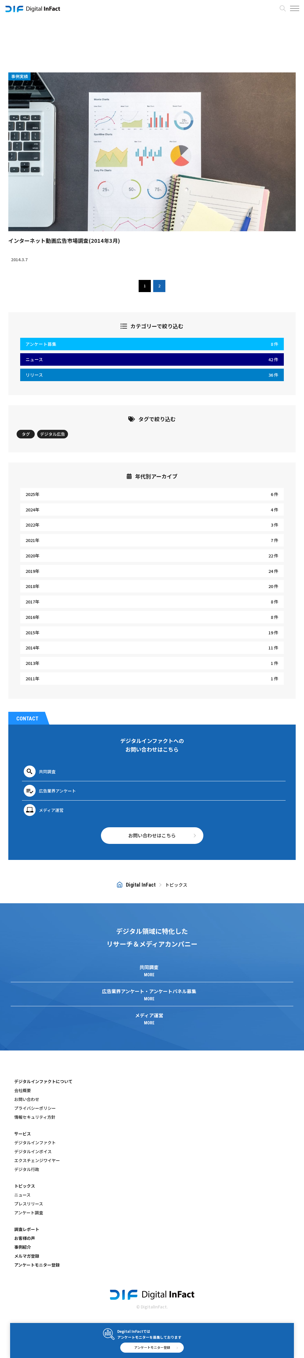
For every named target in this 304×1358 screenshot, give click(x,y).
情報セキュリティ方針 (35, 1117)
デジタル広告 (52, 434)
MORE (149, 974)
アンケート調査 (28, 1213)
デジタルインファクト (35, 1142)
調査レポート (26, 1229)
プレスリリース (28, 1204)
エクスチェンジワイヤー (37, 1160)
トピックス (24, 1186)
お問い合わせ (26, 1099)
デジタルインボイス (33, 1151)
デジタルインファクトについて (43, 1081)
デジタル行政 (26, 1169)
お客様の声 (24, 1238)
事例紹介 (22, 1247)
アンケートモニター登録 (37, 1265)
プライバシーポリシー (35, 1108)
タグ (26, 434)
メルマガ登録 (26, 1256)
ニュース (22, 1195)
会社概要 (22, 1090)
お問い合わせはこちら (152, 835)
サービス (22, 1134)
